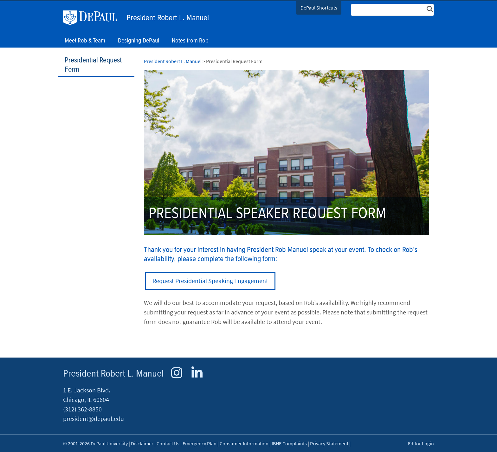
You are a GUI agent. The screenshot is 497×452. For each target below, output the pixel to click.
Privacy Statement (329, 443)
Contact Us (168, 443)
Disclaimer (142, 443)
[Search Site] (392, 10)
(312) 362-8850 (82, 409)
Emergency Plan (199, 443)
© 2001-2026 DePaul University (95, 443)
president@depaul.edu (93, 419)
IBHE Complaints (289, 443)
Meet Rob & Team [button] (85, 40)
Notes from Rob (190, 40)
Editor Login (421, 443)
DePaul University (93, 17)
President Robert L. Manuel (167, 18)
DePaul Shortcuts (318, 7)
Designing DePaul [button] (138, 40)
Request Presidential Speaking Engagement (210, 281)
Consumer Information (244, 443)
